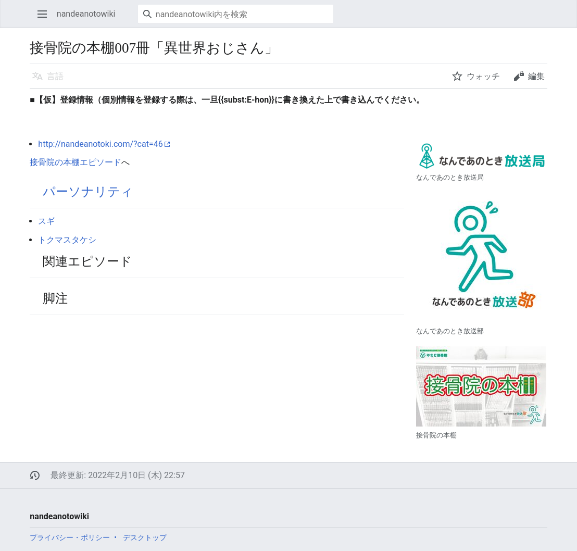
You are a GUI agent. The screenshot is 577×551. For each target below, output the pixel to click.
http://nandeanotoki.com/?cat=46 (100, 144)
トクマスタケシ (67, 240)
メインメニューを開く (45, 19)
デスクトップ (145, 537)
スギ (46, 221)
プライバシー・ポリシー (70, 537)
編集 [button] (536, 76)
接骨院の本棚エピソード (75, 162)
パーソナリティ (88, 191)
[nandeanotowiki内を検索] (235, 14)
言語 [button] (55, 76)
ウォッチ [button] (483, 76)
